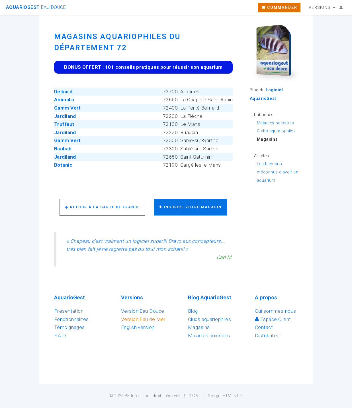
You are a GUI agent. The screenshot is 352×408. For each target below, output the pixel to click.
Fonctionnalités (71, 319)
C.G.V (194, 395)
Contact (264, 327)
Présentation (68, 311)
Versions (319, 7)
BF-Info (132, 395)
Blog (193, 311)
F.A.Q (60, 335)
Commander (279, 7)
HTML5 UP (232, 395)
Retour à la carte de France (102, 207)
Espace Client (273, 319)
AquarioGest (36, 7)
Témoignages (69, 327)
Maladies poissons (275, 123)
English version (138, 327)
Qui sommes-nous (275, 311)
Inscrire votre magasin (190, 207)
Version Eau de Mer (143, 319)
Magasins (199, 327)
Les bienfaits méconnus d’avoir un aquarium (277, 172)
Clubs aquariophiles (276, 131)
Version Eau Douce (142, 311)
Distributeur (268, 335)
